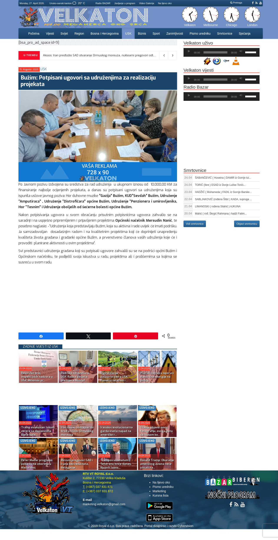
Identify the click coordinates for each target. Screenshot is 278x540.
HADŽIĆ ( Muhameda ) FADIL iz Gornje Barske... (223, 192)
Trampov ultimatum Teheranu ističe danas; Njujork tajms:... (115, 463)
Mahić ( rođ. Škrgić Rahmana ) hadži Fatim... (221, 213)
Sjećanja (244, 33)
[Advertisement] (97, 297)
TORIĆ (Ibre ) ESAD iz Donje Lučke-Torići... (220, 184)
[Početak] (189, 51)
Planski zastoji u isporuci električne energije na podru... (157, 376)
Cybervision (185, 526)
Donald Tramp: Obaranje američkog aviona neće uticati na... (157, 463)
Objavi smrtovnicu (247, 223)
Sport (156, 33)
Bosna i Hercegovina (105, 33)
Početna (33, 33)
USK (128, 33)
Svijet (64, 33)
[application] (222, 52)
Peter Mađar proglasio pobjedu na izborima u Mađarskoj (37, 463)
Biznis (142, 33)
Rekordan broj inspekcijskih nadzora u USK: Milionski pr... (37, 376)
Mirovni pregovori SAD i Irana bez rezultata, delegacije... (77, 463)
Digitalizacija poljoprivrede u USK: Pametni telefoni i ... (114, 376)
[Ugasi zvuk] (241, 51)
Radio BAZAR (103, 3)
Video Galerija (146, 3)
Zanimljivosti (174, 33)
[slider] (216, 52)
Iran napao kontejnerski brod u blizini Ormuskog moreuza (77, 431)
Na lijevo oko (165, 3)
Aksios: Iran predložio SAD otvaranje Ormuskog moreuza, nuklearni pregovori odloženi (102, 55)
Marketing (159, 491)
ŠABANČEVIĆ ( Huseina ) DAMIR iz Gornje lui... (223, 177)
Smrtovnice (224, 33)
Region (79, 33)
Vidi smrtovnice (195, 223)
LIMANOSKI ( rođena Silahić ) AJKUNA (217, 206)
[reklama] (97, 171)
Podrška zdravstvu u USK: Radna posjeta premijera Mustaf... (75, 376)
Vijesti (50, 33)
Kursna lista (161, 495)
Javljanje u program (124, 3)
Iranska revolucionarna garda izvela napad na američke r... (116, 431)
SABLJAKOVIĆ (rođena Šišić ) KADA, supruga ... (223, 199)
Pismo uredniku (200, 33)
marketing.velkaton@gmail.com (104, 504)
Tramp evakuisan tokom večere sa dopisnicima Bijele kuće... (38, 431)
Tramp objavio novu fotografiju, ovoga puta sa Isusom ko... (156, 431)
